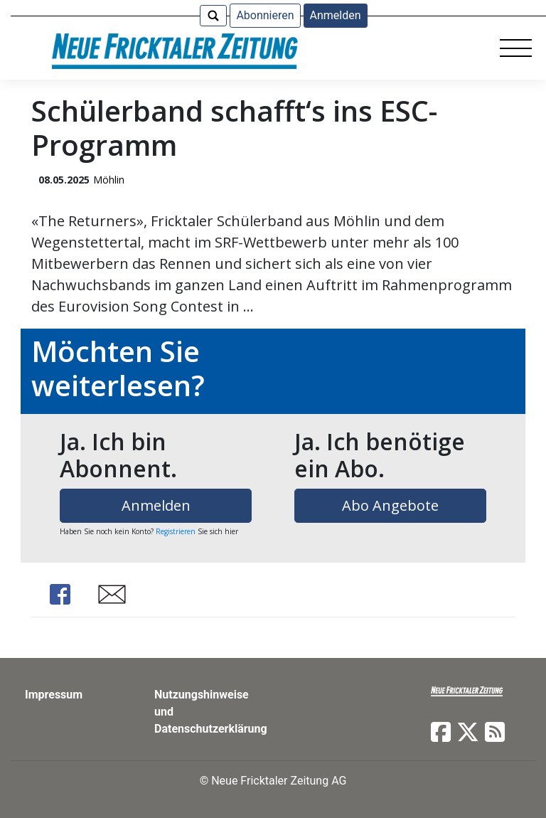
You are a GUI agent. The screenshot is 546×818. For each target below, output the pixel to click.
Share (59, 594)
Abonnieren (265, 15)
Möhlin (108, 179)
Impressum (53, 694)
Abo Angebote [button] (390, 505)
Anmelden (335, 15)
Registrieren (176, 531)
